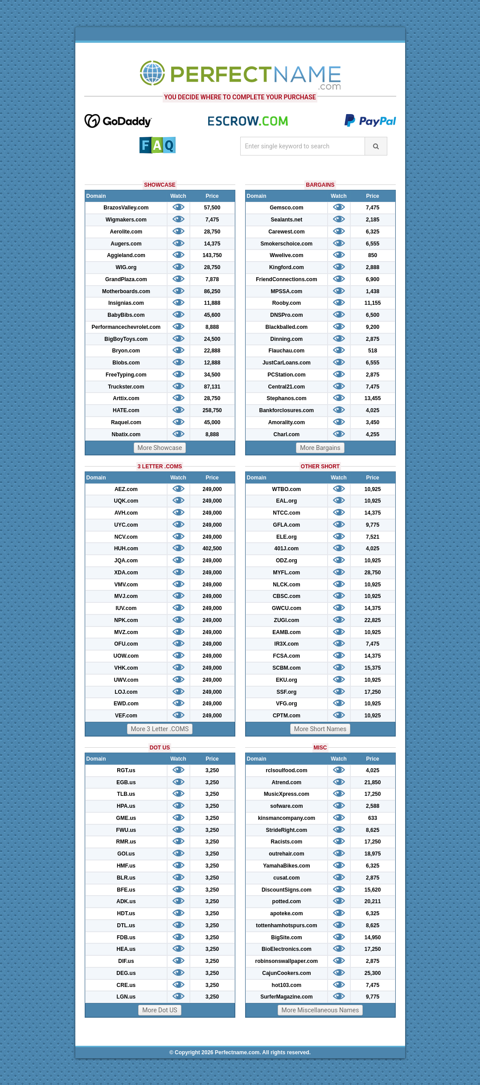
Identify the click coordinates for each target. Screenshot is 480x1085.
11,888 (212, 303)
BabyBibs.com (125, 315)
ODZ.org (286, 560)
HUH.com (126, 548)
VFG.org (286, 703)
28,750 (212, 232)
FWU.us (126, 830)
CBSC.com (286, 596)
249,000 (212, 489)
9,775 (372, 525)
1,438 (372, 291)
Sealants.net (287, 220)
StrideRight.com (287, 830)
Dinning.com (287, 339)
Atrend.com (287, 782)
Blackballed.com (287, 327)
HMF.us (126, 866)
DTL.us (126, 925)
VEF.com (126, 715)
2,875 (372, 339)
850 (372, 255)
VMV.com (126, 584)
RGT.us (126, 770)
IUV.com (125, 608)
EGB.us (125, 782)
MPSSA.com (287, 291)
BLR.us (126, 878)
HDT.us (126, 913)
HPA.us (126, 806)
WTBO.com (286, 489)
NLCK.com (286, 584)
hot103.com (287, 985)
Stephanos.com (286, 398)
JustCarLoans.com (287, 363)
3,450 (372, 422)
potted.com (286, 901)
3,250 (212, 770)
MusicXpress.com (286, 794)
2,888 (372, 267)
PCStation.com (286, 375)
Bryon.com (126, 351)
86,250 (212, 291)
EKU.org (286, 680)
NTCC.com (286, 513)
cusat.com (286, 878)
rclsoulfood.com (286, 770)
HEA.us (126, 949)
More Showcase (160, 447)
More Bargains (320, 447)
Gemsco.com (286, 208)
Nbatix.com (126, 434)
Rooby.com (286, 303)
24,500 (212, 339)
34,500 (212, 375)
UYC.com (126, 525)
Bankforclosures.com (286, 410)
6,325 (372, 232)
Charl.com (287, 434)
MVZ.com (126, 632)
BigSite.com (286, 937)
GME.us (126, 818)
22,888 (212, 351)
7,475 (212, 220)
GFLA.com (286, 525)
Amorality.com (286, 422)
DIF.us (126, 961)
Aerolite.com (126, 232)
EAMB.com (286, 632)
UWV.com (126, 680)
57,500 (212, 208)
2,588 (372, 806)
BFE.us (126, 890)
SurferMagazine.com (286, 997)
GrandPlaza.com (126, 279)
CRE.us (126, 985)
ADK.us (125, 901)
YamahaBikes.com (286, 866)
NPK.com (126, 620)
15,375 (373, 668)
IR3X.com (287, 644)
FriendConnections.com (286, 279)
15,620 (373, 890)
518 (372, 351)
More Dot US (159, 1010)
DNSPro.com (286, 315)
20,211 (373, 901)
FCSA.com (286, 656)
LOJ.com (126, 692)
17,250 (373, 692)
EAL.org (286, 501)
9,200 (372, 327)
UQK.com (126, 501)
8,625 (372, 830)
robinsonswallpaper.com (286, 961)
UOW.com (126, 656)
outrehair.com (286, 854)
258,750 (212, 410)
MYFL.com (286, 572)
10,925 (373, 489)
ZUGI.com (286, 620)
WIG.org (126, 267)
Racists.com (287, 842)
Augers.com (126, 244)
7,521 (372, 537)
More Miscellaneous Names (320, 1010)
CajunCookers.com (286, 973)
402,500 (212, 548)
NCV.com (126, 537)
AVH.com (126, 513)
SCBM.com (286, 668)
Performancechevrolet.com (126, 327)
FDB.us (126, 937)
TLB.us (126, 794)
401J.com (287, 548)
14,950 (373, 937)
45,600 (212, 315)
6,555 (372, 244)
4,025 (372, 410)
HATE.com (126, 410)
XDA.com (126, 572)
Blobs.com (125, 363)
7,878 (212, 279)
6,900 (372, 279)
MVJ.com (126, 596)
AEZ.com (126, 489)
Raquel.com (126, 422)
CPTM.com (286, 715)
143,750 (212, 255)
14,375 (212, 244)
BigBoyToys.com (126, 339)
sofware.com (286, 806)
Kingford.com (286, 267)
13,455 (373, 398)
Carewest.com (286, 232)
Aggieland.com (126, 255)
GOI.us (126, 854)
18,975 (373, 854)
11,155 (373, 303)
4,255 (372, 434)
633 (372, 818)
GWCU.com (286, 608)
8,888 (212, 327)
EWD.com (126, 703)
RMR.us (126, 842)
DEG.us (125, 973)
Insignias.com (126, 303)
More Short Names (320, 729)
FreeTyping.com (126, 375)
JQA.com (126, 560)
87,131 (212, 387)
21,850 (373, 782)
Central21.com (286, 387)
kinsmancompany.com (286, 818)
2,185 (372, 220)
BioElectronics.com (287, 949)
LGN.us (126, 997)
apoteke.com (286, 913)
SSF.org (287, 692)
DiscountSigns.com (287, 890)
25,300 (373, 973)
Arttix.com (126, 398)
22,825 (373, 620)
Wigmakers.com (126, 220)
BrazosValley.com (125, 208)
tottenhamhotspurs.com (286, 925)
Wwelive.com (286, 255)
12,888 (212, 363)
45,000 (212, 422)
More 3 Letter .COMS (160, 729)
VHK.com (126, 668)
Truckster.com (126, 387)
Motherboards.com (126, 291)
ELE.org (286, 537)
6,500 (372, 315)
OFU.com (126, 644)
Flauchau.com (287, 351)
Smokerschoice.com (287, 244)
